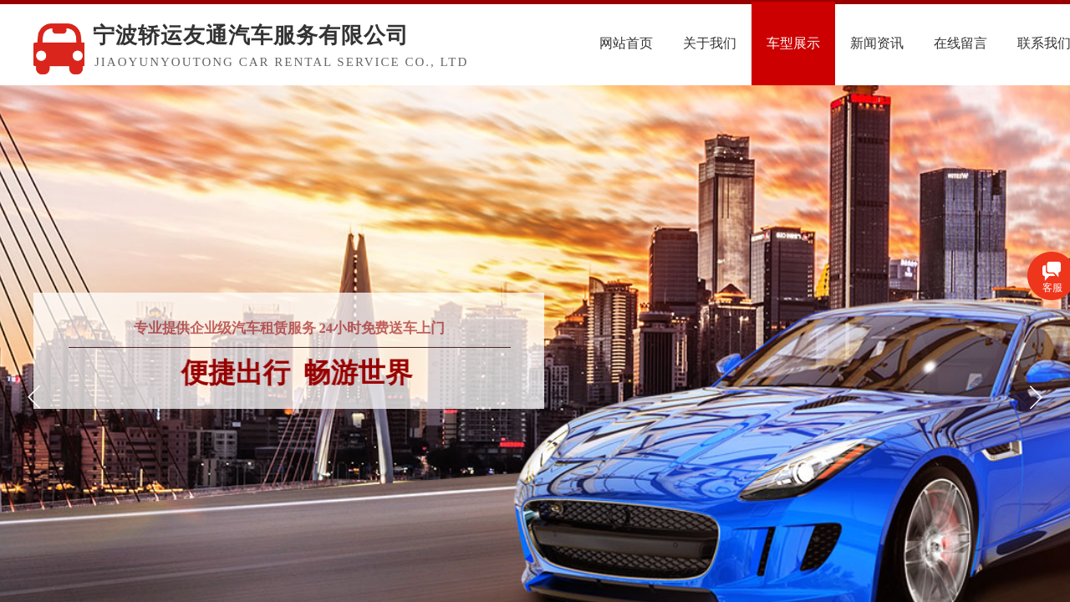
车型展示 (828, 43)
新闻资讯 (912, 43)
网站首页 (661, 43)
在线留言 (995, 43)
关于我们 (745, 43)
